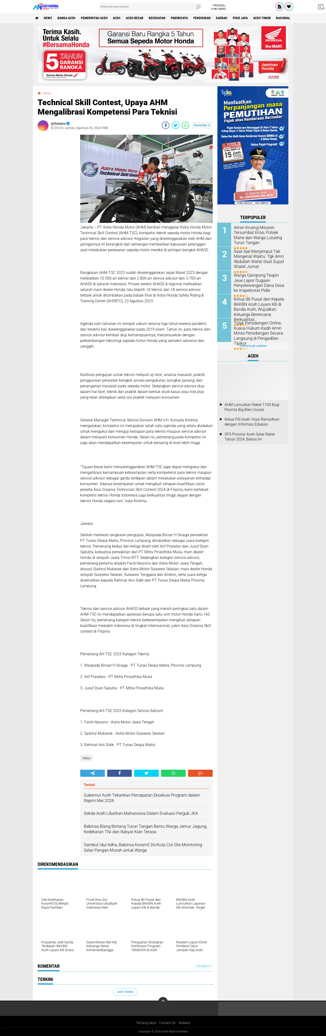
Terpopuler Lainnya (253, 346)
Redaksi (184, 1023)
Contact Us (167, 1023)
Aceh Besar (135, 18)
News (48, 18)
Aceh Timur (262, 18)
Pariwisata (179, 18)
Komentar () (202, 125)
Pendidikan (202, 18)
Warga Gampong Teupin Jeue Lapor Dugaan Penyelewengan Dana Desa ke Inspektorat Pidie (259, 282)
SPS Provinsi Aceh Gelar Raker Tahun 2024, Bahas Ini (250, 436)
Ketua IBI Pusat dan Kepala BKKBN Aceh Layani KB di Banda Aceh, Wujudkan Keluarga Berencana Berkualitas (256, 309)
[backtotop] (163, 1001)
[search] (150, 6)
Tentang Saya (146, 1023)
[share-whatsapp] (185, 125)
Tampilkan (203, 966)
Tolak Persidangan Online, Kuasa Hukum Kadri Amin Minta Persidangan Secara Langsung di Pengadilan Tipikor (256, 333)
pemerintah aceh (94, 18)
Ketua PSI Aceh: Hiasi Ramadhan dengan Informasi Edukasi (252, 422)
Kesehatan (157, 18)
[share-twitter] (175, 125)
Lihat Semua (125, 991)
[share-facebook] (165, 125)
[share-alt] (92, 773)
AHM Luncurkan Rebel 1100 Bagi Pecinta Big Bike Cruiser (252, 407)
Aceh (117, 18)
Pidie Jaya (240, 18)
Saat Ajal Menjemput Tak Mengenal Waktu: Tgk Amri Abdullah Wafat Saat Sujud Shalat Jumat (256, 258)
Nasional (283, 18)
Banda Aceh (66, 18)
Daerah (222, 18)
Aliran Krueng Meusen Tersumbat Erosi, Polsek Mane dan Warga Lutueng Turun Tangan (259, 234)
